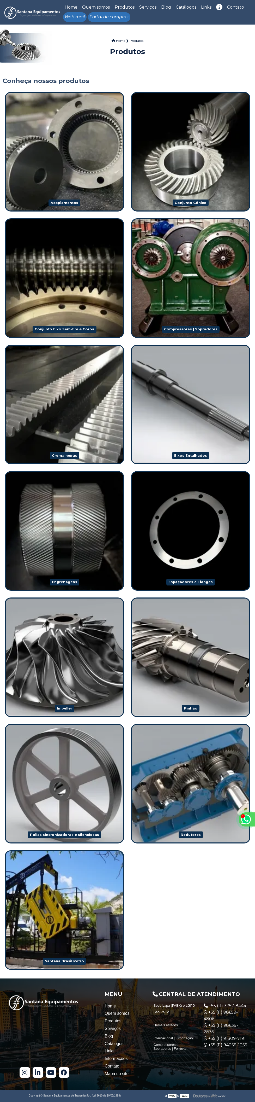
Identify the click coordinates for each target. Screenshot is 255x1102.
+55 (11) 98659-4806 (221, 1015)
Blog (166, 7)
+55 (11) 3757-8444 (225, 1005)
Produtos (125, 7)
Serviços (147, 7)
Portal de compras (109, 16)
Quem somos (96, 7)
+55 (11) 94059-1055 (225, 1044)
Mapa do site (117, 1073)
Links (206, 7)
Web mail (75, 16)
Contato (235, 7)
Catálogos (186, 7)
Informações (116, 1058)
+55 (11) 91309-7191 (225, 1038)
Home (71, 7)
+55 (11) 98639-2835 (221, 1028)
